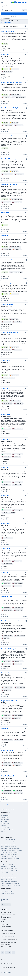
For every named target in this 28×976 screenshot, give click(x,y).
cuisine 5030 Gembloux (6, 879)
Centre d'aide (4, 924)
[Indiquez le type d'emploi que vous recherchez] (14, 6)
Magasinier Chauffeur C (9, 701)
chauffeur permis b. (7, 31)
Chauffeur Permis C (7, 776)
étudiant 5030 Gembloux (7, 864)
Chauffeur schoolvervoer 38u (10, 621)
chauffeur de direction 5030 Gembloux (10, 848)
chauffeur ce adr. (6, 136)
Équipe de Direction (6, 917)
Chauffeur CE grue (7, 596)
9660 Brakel (4, 821)
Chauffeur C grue (6, 673)
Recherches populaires (8, 810)
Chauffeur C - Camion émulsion (11, 82)
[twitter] (9, 952)
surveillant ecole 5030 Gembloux (9, 877)
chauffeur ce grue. (7, 283)
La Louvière (4, 834)
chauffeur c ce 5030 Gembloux (8, 856)
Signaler (24, 49)
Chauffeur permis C (7, 750)
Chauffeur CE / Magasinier (9, 649)
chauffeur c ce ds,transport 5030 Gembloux (11, 850)
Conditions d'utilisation (7, 964)
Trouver (14, 14)
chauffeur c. (5, 212)
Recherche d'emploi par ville (7, 893)
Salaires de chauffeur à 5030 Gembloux (10, 885)
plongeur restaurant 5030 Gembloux (9, 870)
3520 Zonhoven (5, 815)
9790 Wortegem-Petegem (7, 829)
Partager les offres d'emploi (8, 933)
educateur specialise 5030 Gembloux (10, 883)
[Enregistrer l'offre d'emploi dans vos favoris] (26, 31)
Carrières (3, 922)
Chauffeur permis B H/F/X (9, 108)
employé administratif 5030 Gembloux (10, 875)
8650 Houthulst (5, 827)
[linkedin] (13, 952)
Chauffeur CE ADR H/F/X (9, 184)
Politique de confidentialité (8, 967)
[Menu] (2, 2)
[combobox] (4, 959)
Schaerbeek (4, 831)
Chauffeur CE (5, 54)
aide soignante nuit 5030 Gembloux (9, 868)
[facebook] (2, 952)
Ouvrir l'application (23, 2)
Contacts (3, 919)
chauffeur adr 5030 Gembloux (8, 846)
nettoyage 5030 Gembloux (7, 872)
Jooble (10, 972)
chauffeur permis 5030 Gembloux (9, 844)
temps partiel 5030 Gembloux (8, 866)
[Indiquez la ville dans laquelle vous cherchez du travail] (14, 10)
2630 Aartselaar (5, 819)
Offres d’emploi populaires (7, 891)
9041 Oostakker (5, 823)
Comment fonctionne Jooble (8, 914)
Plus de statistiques (7, 22)
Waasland (3, 825)
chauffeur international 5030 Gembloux (10, 842)
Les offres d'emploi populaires (9, 939)
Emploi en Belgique (6, 926)
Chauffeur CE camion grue (9, 159)
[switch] (25, 26)
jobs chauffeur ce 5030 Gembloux (9, 854)
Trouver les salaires (6, 944)
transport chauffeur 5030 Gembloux (9, 852)
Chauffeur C (5, 495)
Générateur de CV (6, 947)
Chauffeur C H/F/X (7, 304)
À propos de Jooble (6, 912)
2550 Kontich (4, 817)
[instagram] (6, 952)
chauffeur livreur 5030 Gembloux (9, 839)
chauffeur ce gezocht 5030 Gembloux (10, 858)
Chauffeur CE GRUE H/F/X (9, 332)
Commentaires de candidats (8, 942)
